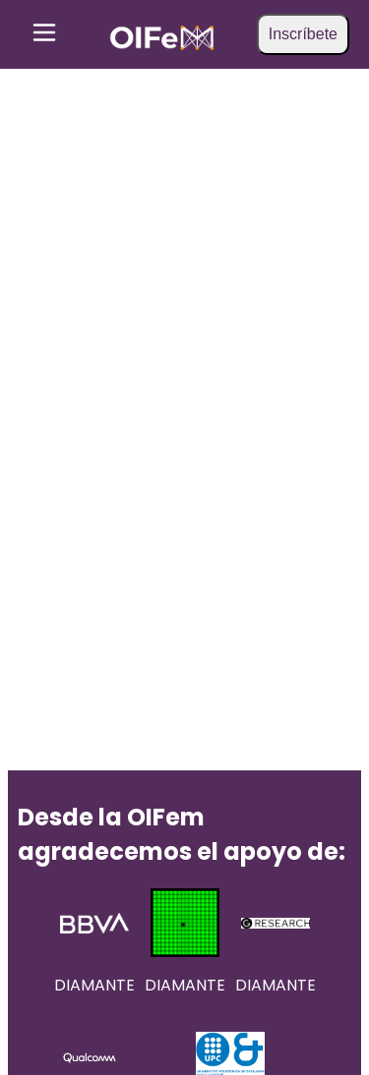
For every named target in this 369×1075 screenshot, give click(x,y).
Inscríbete (303, 34)
